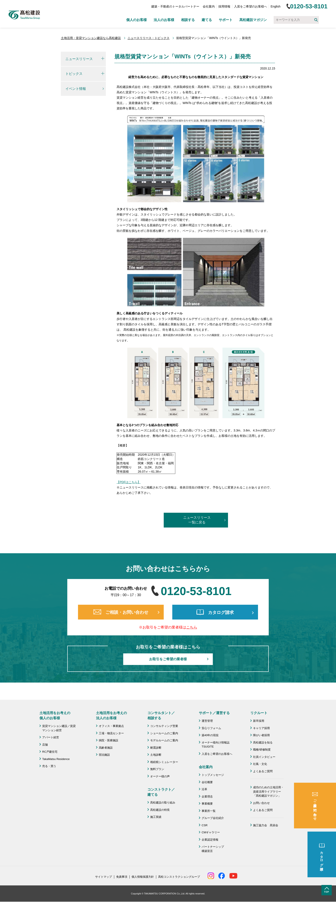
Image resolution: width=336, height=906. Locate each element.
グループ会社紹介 (213, 818)
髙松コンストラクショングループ (179, 876)
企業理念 (207, 796)
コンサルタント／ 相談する (161, 715)
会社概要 (207, 782)
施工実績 (155, 817)
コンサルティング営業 (164, 726)
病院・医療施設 (108, 740)
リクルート (258, 713)
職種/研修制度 (262, 749)
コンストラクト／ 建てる (161, 792)
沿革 (204, 789)
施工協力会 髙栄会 (265, 825)
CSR (204, 825)
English (275, 6)
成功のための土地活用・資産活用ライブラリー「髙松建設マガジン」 (268, 791)
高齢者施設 (106, 747)
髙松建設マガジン (253, 20)
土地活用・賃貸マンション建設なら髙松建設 (91, 38)
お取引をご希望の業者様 (168, 659)
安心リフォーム (211, 728)
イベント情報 (75, 88)
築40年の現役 (210, 735)
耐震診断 (155, 747)
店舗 (45, 744)
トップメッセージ (213, 774)
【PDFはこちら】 (129, 482)
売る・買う (49, 766)
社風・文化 (260, 764)
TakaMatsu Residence (56, 759)
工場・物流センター (111, 733)
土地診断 (155, 754)
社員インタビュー (264, 756)
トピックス (73, 73)
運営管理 (207, 720)
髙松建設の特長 (160, 809)
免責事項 (121, 876)
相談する (188, 20)
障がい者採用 (261, 735)
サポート (225, 20)
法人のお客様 (164, 20)
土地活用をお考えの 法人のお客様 (111, 715)
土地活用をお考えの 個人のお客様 (54, 715)
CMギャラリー (211, 832)
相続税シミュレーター (164, 762)
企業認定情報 (210, 839)
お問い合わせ (261, 803)
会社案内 (209, 6)
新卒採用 (258, 720)
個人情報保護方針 (143, 876)
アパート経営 (50, 737)
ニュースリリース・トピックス (149, 38)
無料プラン (157, 769)
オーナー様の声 (160, 776)
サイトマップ (103, 876)
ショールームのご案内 (164, 733)
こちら (191, 627)
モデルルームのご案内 (164, 740)
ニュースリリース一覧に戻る (197, 520)
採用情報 (224, 6)
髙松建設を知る (263, 742)
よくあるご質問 (263, 771)
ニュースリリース (79, 59)
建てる (207, 20)
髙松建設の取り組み (162, 802)
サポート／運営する (214, 713)
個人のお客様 (136, 20)
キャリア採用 (261, 728)
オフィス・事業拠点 (111, 726)
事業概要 (207, 803)
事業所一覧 (209, 811)
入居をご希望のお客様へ (250, 6)
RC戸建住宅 (49, 751)
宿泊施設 (104, 754)
